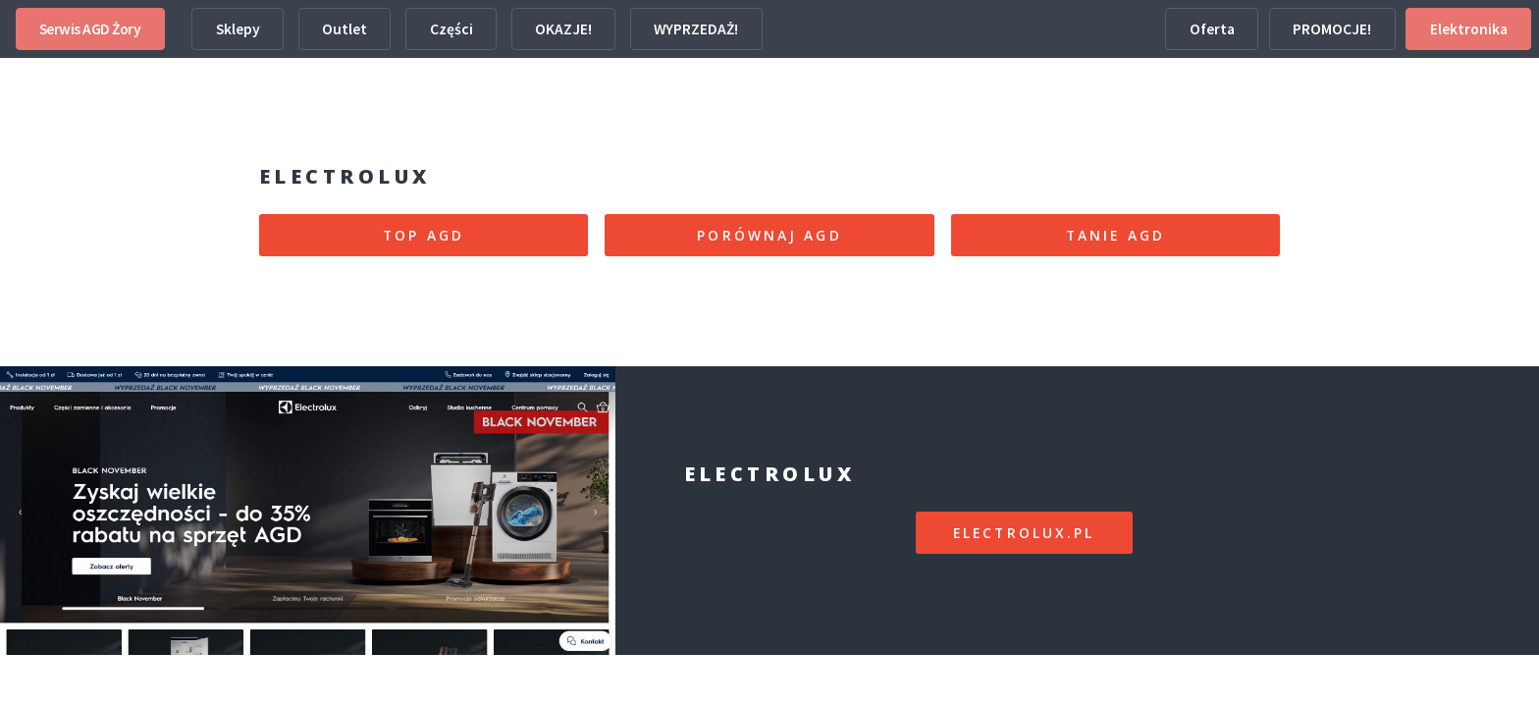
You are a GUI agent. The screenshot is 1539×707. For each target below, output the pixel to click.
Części (451, 29)
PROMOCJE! (1332, 29)
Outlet (344, 29)
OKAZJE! (563, 29)
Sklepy (238, 29)
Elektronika (1469, 29)
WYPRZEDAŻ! (696, 29)
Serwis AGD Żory (90, 29)
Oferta (1212, 29)
